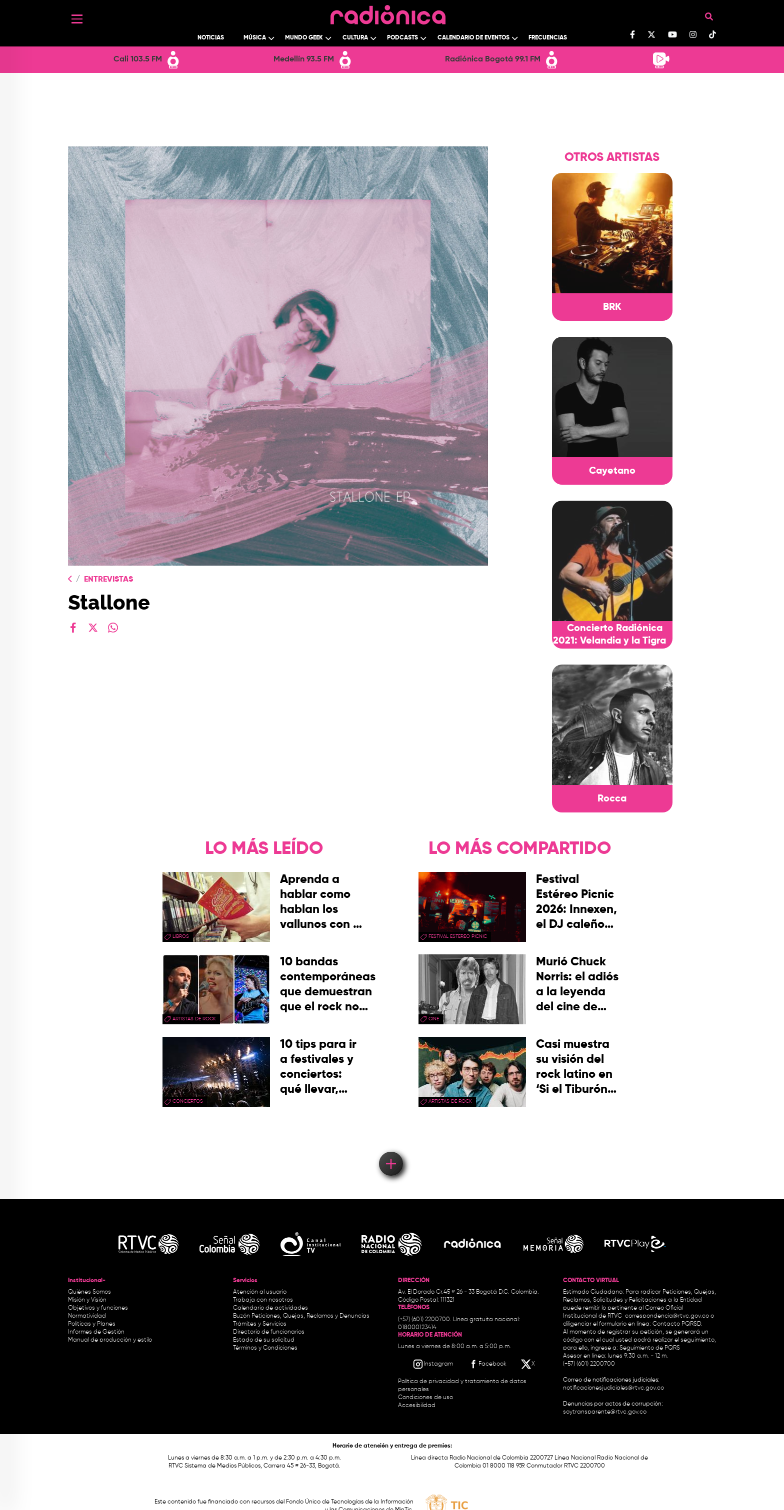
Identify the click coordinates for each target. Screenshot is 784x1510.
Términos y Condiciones (265, 1348)
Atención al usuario (259, 1292)
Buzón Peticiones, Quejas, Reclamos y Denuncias (301, 1316)
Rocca (612, 799)
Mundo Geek (304, 38)
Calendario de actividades (270, 1308)
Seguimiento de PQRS (650, 1348)
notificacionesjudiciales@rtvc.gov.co (613, 1388)
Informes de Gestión (96, 1332)
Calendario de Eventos (474, 38)
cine (433, 1018)
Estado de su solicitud (263, 1340)
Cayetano (612, 471)
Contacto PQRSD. (677, 1324)
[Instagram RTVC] (432, 1364)
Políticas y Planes (92, 1324)
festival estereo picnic (457, 936)
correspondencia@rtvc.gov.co (667, 1316)
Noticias (211, 38)
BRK (612, 307)
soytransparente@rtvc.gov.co (604, 1412)
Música (255, 38)
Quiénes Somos (89, 1292)
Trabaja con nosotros (263, 1300)
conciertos (187, 1101)
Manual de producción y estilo (110, 1340)
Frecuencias (547, 38)
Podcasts (402, 38)
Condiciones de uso (425, 1398)
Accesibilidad (417, 1406)
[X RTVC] (528, 1364)
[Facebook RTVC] (487, 1364)
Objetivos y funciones (98, 1308)
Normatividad (87, 1316)
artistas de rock (194, 1018)
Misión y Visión (87, 1300)
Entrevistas (108, 580)
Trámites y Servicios (259, 1324)
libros (180, 936)
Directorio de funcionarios (268, 1332)
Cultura (355, 38)
